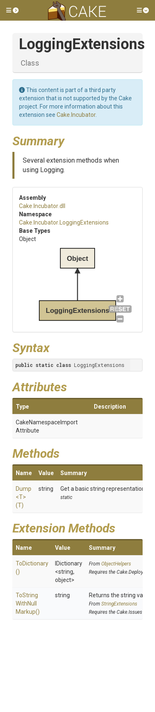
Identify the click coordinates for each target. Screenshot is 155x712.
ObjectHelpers (116, 564)
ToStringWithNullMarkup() (28, 603)
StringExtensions (119, 604)
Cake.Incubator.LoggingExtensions (64, 222)
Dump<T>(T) (23, 497)
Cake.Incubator (76, 114)
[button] (12, 10)
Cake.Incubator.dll (42, 206)
